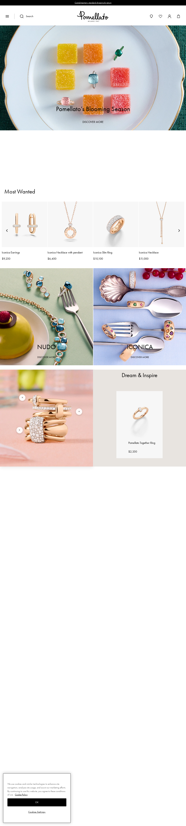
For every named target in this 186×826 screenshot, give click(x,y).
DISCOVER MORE (93, 122)
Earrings (100, 156)
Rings (53, 156)
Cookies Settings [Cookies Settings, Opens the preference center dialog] (37, 812)
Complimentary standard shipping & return (93, 2)
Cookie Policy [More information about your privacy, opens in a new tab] (21, 794)
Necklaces (126, 156)
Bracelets (75, 156)
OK (36, 802)
